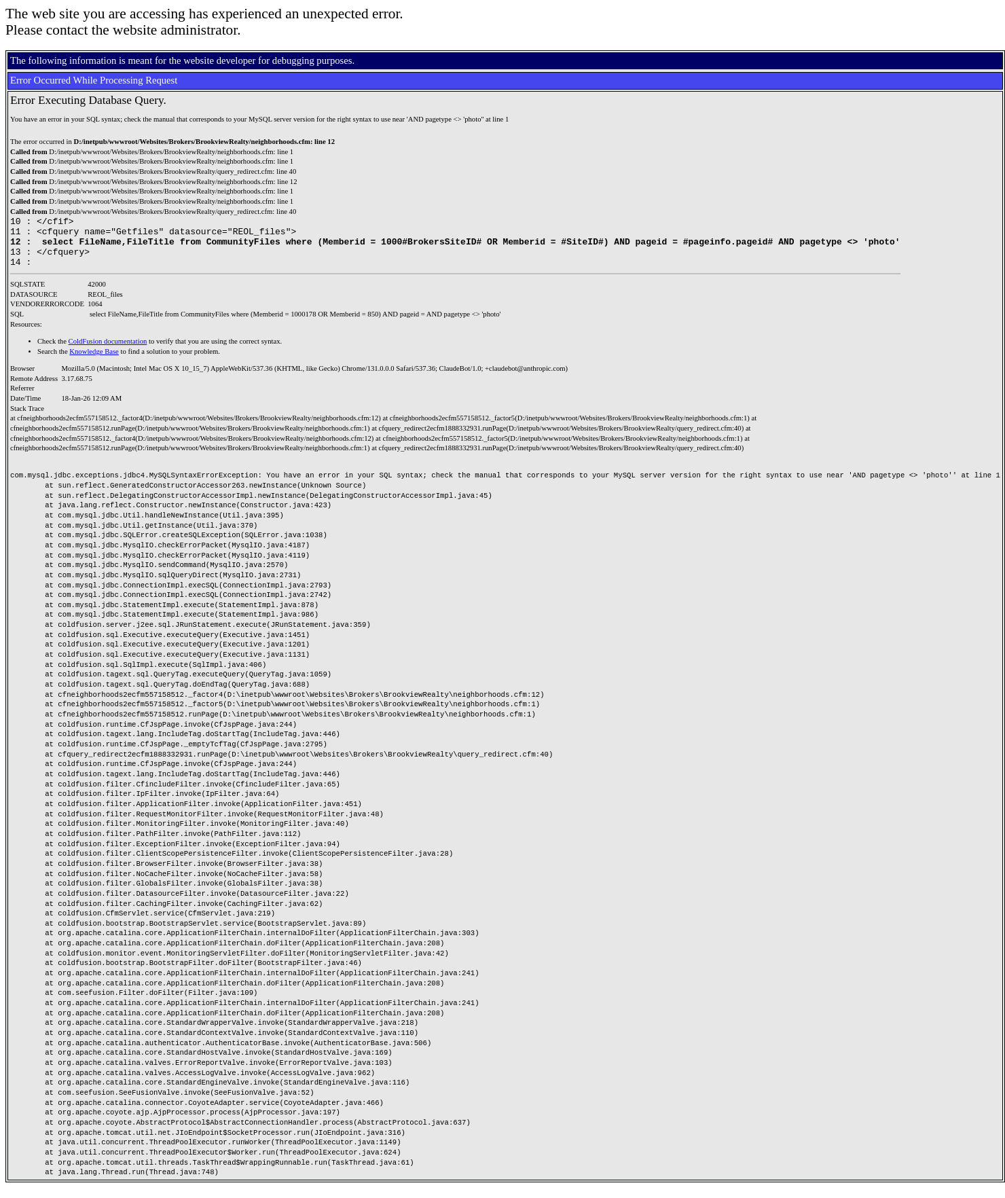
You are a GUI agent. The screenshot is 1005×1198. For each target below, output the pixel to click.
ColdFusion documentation (108, 351)
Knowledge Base (94, 361)
